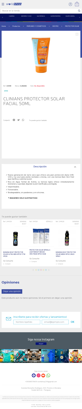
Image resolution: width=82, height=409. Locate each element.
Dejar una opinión (12, 291)
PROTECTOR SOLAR (72, 26)
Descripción (54, 167)
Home (4, 26)
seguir (41, 344)
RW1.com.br (48, 406)
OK (72, 322)
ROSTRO (55, 26)
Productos (16, 26)
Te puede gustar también (38, 121)
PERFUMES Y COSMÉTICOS (36, 26)
